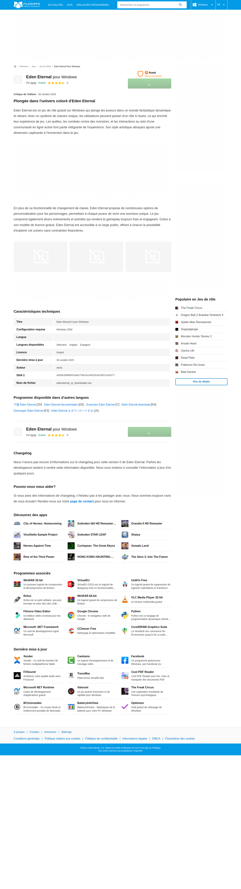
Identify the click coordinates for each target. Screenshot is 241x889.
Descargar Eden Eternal (28, 410)
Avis (70, 4)
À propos (19, 732)
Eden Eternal (51, 76)
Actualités (55, 4)
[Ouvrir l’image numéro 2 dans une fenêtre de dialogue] (152, 257)
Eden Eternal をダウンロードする (72, 410)
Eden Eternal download (135, 404)
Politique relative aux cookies (62, 738)
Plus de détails (201, 381)
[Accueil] (15, 66)
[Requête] (152, 4)
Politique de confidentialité (101, 738)
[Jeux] (34, 66)
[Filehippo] (27, 5)
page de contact (82, 501)
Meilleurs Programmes (93, 4)
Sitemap (66, 732)
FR (221, 5)
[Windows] (24, 66)
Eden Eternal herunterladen (61, 404)
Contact (34, 732)
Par (31, 82)
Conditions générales (27, 738)
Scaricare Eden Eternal (100, 404)
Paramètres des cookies (180, 738)
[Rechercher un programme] (180, 4)
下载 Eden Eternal (25, 404)
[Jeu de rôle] (45, 66)
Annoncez (50, 732)
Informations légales (134, 738)
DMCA (156, 738)
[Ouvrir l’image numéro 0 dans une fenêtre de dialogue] (40, 257)
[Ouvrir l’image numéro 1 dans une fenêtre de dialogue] (96, 257)
